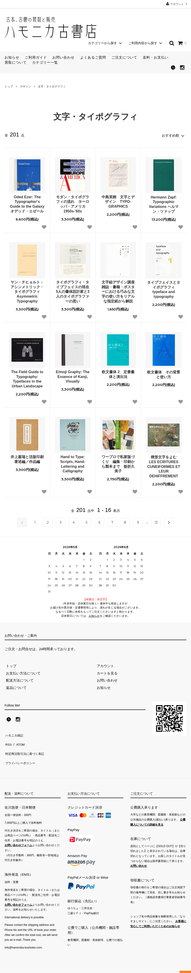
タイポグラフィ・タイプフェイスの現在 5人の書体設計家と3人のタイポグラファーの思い (73, 290)
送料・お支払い (155, 57)
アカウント (177, 4)
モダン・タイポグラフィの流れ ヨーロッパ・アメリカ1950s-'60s (72, 203)
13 (156, 521)
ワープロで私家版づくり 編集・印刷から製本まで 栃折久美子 (118, 463)
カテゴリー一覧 (45, 62)
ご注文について (124, 57)
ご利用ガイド (36, 57)
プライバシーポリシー (22, 755)
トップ (9, 86)
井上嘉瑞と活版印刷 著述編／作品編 (27, 458)
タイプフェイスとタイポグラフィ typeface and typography (163, 288)
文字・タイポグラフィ (52, 86)
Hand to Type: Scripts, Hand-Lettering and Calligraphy (72, 463)
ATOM (19, 740)
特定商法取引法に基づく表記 (27, 747)
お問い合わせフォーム (18, 836)
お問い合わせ (63, 57)
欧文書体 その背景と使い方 (163, 373)
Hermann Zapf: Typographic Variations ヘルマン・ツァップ (164, 203)
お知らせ (12, 57)
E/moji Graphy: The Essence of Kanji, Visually (73, 375)
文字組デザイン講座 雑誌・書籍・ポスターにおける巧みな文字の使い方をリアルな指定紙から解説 (119, 290)
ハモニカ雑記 (15, 733)
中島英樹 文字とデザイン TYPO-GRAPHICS (118, 200)
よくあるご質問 (93, 57)
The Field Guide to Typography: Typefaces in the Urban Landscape (27, 378)
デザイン (25, 86)
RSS (8, 740)
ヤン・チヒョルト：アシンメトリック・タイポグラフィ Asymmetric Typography (27, 290)
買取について (16, 62)
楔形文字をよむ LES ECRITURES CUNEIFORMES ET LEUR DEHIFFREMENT (163, 465)
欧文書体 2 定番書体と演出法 (118, 373)
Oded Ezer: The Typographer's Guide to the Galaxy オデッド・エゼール (27, 203)
